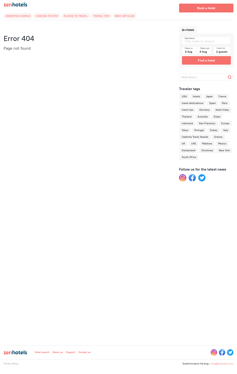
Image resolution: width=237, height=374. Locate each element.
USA (184, 96)
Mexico (222, 143)
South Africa (189, 157)
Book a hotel (206, 8)
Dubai (217, 116)
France (222, 96)
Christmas (207, 150)
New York (224, 150)
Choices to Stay (47, 15)
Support (70, 352)
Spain (212, 103)
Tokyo (185, 130)
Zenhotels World (18, 15)
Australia (203, 116)
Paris (224, 103)
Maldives (207, 143)
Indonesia (187, 123)
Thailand (187, 116)
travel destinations (192, 103)
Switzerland (188, 150)
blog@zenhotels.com (222, 363)
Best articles (124, 15)
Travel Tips (101, 15)
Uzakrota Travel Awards (195, 136)
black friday (222, 109)
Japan (209, 96)
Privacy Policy (11, 363)
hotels (196, 96)
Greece (218, 136)
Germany (204, 109)
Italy (225, 130)
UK (183, 143)
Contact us (84, 352)
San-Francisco (207, 123)
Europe (225, 123)
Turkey (213, 130)
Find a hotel (206, 60)
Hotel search (42, 352)
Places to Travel (76, 15)
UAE (193, 143)
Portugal (199, 130)
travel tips (187, 109)
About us (58, 352)
